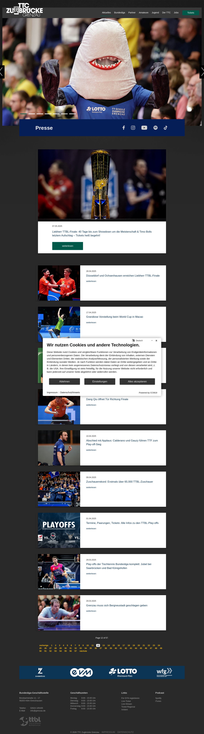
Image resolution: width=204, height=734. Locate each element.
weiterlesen (67, 246)
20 (139, 645)
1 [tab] (21, 115)
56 (71, 651)
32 (76, 648)
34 (86, 648)
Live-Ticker (126, 701)
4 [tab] (46, 115)
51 (45, 651)
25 (40, 648)
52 (50, 651)
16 (119, 645)
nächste (83, 651)
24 (159, 645)
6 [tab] (62, 115)
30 (65, 648)
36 (96, 648)
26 (45, 648)
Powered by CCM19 (148, 392)
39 (111, 648)
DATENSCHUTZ (125, 732)
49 (161, 648)
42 (126, 648)
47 (151, 648)
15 (114, 645)
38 (106, 648)
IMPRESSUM (108, 732)
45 (141, 648)
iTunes (158, 701)
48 (156, 648)
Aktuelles (106, 12)
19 (134, 645)
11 (92, 645)
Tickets (190, 12)
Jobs (176, 12)
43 (131, 648)
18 (129, 645)
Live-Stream (126, 704)
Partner (132, 12)
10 (87, 645)
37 (101, 648)
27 (50, 648)
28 (55, 648)
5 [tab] (54, 115)
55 (65, 651)
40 (116, 648)
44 (136, 648)
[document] (102, 360)
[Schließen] (156, 340)
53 (55, 651)
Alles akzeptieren (137, 381)
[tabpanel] (102, 72)
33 (81, 648)
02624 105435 (36, 708)
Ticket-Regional (128, 707)
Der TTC (166, 12)
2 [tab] (30, 115)
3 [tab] (38, 115)
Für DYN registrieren (130, 698)
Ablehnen (64, 381)
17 (124, 645)
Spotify (158, 698)
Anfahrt (124, 710)
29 (60, 648)
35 (91, 648)
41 (121, 648)
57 (76, 651)
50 (40, 651)
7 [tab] (70, 115)
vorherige (43, 645)
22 (149, 645)
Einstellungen (99, 381)
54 (60, 651)
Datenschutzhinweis (70, 392)
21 (144, 645)
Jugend (155, 12)
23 (154, 645)
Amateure (143, 12)
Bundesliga (119, 12)
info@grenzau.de (37, 711)
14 (108, 645)
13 (103, 645)
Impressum (52, 392)
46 (146, 648)
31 (71, 648)
